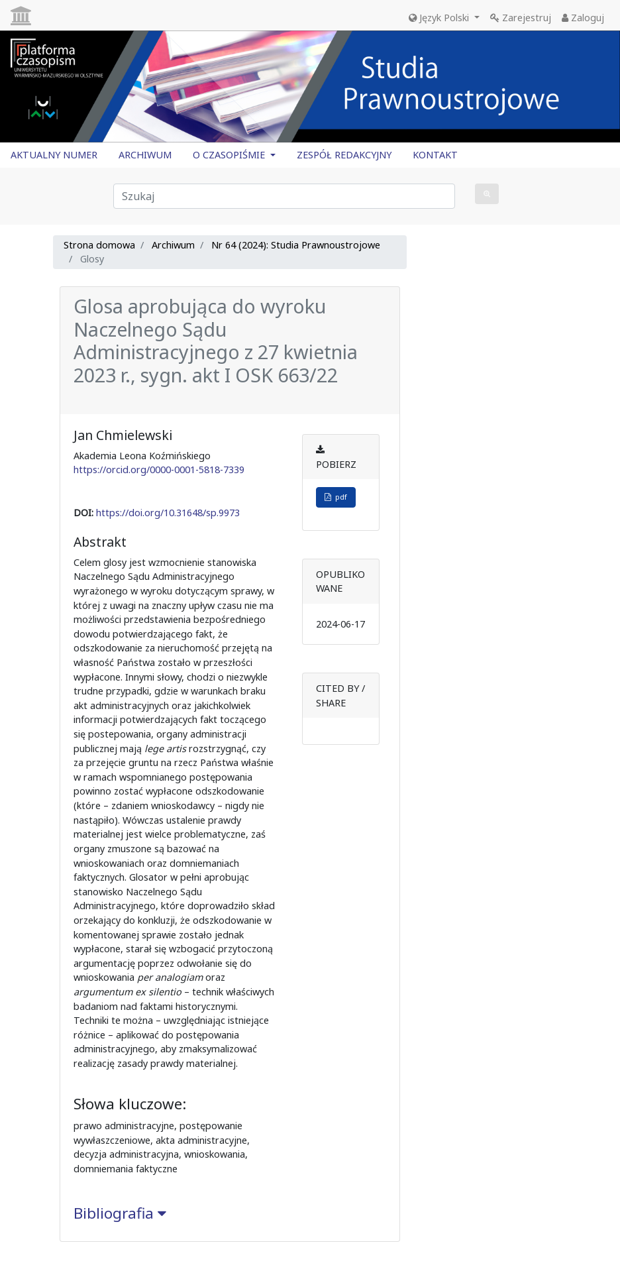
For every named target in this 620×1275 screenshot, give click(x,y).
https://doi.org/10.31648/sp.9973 (168, 512)
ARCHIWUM (145, 154)
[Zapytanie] (284, 196)
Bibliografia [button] (120, 1213)
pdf (336, 497)
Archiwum (173, 245)
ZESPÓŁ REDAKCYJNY (344, 154)
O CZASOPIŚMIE (230, 154)
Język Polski (440, 17)
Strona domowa (99, 245)
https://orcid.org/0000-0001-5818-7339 (159, 469)
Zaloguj (583, 17)
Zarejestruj (520, 17)
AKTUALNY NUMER (54, 154)
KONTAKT (435, 154)
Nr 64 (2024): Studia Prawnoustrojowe (295, 245)
